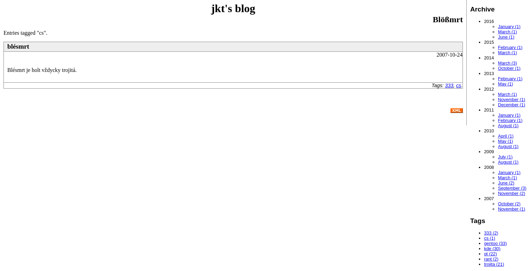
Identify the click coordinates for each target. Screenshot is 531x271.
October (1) (509, 68)
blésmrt (18, 46)
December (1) (511, 104)
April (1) (506, 136)
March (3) (507, 63)
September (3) (512, 188)
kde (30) (492, 248)
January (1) (509, 26)
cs (458, 85)
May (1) (505, 84)
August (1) (508, 125)
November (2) (511, 193)
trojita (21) (494, 264)
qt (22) (490, 253)
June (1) (506, 37)
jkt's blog (233, 8)
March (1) (507, 31)
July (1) (505, 156)
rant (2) (491, 259)
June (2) (506, 183)
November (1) (511, 99)
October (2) (509, 203)
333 (449, 85)
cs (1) (489, 238)
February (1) (510, 47)
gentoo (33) (495, 243)
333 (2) (491, 233)
